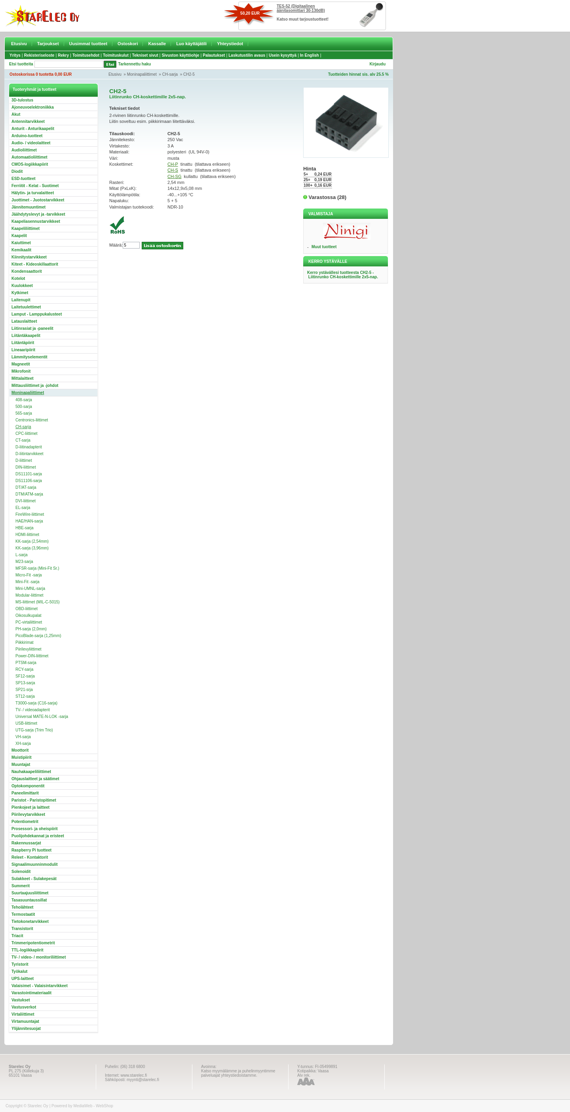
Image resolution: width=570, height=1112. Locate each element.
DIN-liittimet (25, 467)
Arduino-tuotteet (26, 136)
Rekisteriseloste (39, 55)
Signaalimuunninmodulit (34, 864)
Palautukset (214, 55)
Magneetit (20, 364)
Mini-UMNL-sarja (30, 588)
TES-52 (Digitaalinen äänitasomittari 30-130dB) (301, 8)
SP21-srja (24, 689)
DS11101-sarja (28, 474)
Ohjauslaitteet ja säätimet (35, 779)
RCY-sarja (24, 669)
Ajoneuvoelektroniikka (32, 107)
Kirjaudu (377, 64)
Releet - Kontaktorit (29, 857)
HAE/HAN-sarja (29, 521)
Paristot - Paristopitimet (33, 800)
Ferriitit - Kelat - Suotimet (35, 186)
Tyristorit (19, 964)
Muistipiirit (21, 757)
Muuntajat (20, 764)
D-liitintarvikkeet (29, 454)
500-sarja (23, 406)
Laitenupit (20, 300)
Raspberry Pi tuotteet (31, 850)
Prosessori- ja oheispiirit (34, 829)
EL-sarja (22, 507)
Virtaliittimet (22, 1014)
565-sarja (23, 413)
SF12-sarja (25, 676)
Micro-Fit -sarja (28, 575)
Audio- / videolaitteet (30, 143)
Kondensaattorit (26, 271)
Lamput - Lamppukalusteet (36, 314)
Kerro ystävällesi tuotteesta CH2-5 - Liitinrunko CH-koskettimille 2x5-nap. (342, 274)
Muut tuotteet (324, 247)
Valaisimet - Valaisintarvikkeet (39, 986)
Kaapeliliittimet (25, 228)
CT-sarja (22, 440)
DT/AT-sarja (25, 487)
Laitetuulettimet (26, 307)
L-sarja (21, 555)
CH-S (172, 170)
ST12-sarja (25, 696)
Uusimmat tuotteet (88, 43)
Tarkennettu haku (134, 64)
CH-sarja (170, 74)
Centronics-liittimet (31, 420)
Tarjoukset (48, 43)
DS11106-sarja (28, 480)
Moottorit (19, 750)
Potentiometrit (24, 821)
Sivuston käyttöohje (180, 55)
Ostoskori (128, 43)
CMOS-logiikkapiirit (29, 164)
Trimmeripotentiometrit (33, 943)
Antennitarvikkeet (28, 121)
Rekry (63, 55)
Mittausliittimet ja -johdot (34, 385)
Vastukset (20, 1000)
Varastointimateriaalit (31, 993)
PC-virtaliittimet (28, 622)
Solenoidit (20, 871)
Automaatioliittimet (29, 157)
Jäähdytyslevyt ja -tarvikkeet (38, 214)
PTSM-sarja (25, 662)
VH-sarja (23, 737)
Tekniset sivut (145, 55)
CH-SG (174, 176)
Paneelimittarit (25, 793)
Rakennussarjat (26, 843)
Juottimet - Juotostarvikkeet (37, 200)
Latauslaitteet (24, 321)
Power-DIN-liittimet (31, 656)
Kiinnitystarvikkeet (29, 257)
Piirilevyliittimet (28, 649)
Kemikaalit (21, 250)
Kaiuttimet (21, 243)
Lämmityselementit (29, 357)
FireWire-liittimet (29, 514)
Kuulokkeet (22, 285)
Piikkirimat (24, 642)
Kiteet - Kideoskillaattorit (34, 264)
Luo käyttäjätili (191, 43)
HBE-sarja (24, 528)
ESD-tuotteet (23, 178)
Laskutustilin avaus (246, 55)
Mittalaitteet (22, 378)
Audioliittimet (24, 150)
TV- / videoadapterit (32, 710)
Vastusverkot (23, 1007)
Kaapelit (19, 236)
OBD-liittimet (26, 609)
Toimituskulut (116, 55)
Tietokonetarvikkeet (30, 921)
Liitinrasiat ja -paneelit (32, 328)
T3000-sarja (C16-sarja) (36, 703)
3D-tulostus (22, 100)
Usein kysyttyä (282, 55)
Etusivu (19, 43)
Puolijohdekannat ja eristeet (37, 836)
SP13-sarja (25, 683)
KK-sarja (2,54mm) (32, 541)
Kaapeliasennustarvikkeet (35, 221)
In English (309, 55)
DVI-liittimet (25, 501)
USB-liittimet (26, 723)
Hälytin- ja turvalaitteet (32, 193)
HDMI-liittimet (27, 534)
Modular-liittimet (29, 595)
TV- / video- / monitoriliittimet (38, 957)
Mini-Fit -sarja (27, 582)
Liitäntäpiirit (22, 343)
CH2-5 (189, 74)
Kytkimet (19, 293)
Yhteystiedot (230, 43)
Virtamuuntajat (25, 1021)
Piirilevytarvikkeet (28, 814)
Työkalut (19, 971)
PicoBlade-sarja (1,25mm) (38, 636)
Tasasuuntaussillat (29, 900)
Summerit (20, 886)
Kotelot (18, 278)
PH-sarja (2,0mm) (31, 629)
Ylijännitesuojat (26, 1028)
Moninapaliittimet (142, 74)
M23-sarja (24, 561)
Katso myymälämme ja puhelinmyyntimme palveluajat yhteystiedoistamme (238, 1073)
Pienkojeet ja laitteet (30, 807)
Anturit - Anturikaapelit (32, 128)
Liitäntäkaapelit (25, 335)
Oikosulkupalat (28, 615)
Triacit (17, 936)
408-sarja (23, 400)
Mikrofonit (20, 371)
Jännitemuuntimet (28, 207)
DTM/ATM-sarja (29, 494)
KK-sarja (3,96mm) (32, 548)
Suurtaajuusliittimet (29, 893)
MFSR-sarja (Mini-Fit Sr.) (37, 568)
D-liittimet (23, 460)
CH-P (172, 164)
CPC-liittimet (26, 433)
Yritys (15, 55)
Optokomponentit (27, 786)
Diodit (17, 171)
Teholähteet (22, 907)
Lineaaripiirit (23, 350)
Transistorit (22, 928)
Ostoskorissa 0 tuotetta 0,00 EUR (41, 74)
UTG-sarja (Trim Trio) (34, 730)
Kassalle (157, 43)
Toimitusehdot (85, 55)
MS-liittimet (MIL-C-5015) (37, 602)
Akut (15, 114)
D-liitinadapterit (28, 447)
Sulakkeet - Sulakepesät (34, 879)
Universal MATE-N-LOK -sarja (41, 716)
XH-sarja (23, 743)
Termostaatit (23, 914)
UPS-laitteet (22, 978)
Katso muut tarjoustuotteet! (303, 19)
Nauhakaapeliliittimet (31, 771)
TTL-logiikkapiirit (27, 950)
